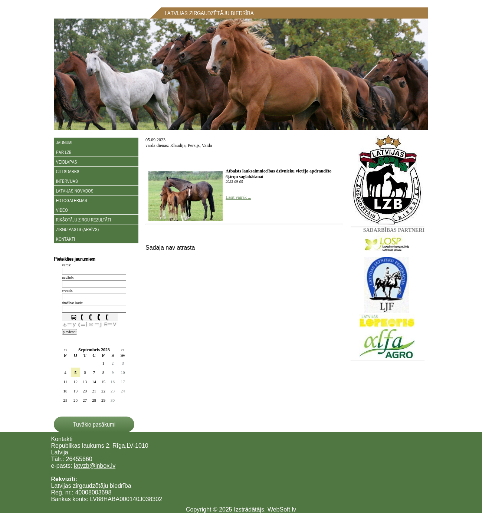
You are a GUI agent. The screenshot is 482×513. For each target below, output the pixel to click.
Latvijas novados (75, 191)
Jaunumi (64, 142)
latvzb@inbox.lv (94, 466)
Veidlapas (66, 162)
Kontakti (65, 239)
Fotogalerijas (71, 200)
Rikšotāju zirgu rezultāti (83, 220)
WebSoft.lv (282, 509)
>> (122, 350)
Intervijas (67, 181)
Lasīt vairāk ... (238, 197)
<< (65, 350)
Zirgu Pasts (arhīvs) (77, 229)
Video (62, 210)
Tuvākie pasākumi (94, 424)
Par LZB (64, 152)
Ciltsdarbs (67, 171)
